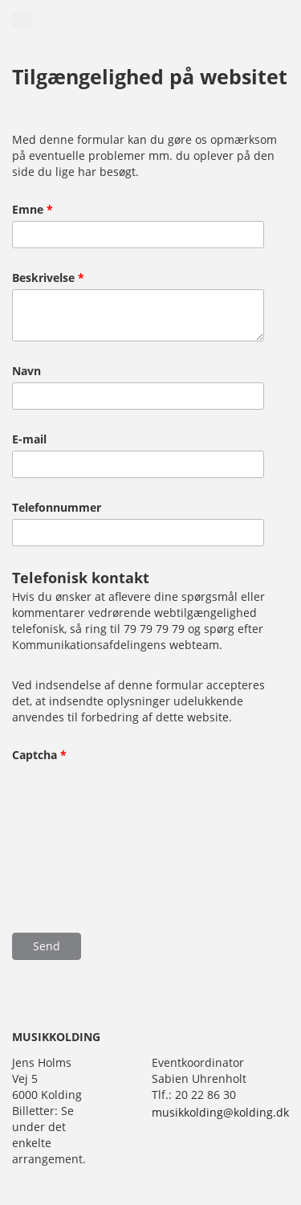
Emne (32, 209)
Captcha (39, 755)
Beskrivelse (48, 278)
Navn (26, 371)
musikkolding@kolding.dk (220, 1112)
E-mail (29, 439)
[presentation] (78, 822)
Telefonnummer (56, 507)
